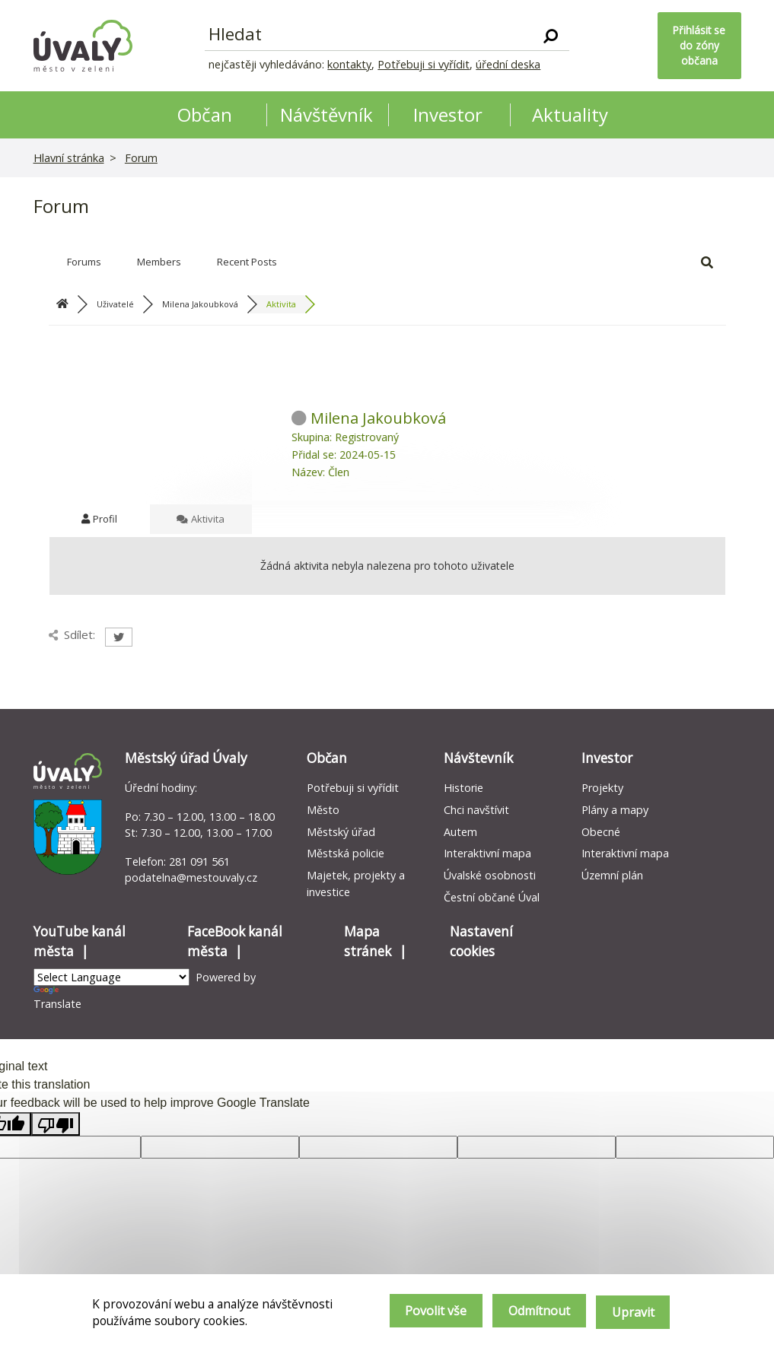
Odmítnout (531, 1313)
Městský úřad (341, 832)
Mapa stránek (367, 941)
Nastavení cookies (481, 941)
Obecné (600, 832)
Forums (84, 262)
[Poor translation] (55, 1124)
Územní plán (612, 875)
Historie (463, 787)
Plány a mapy (614, 810)
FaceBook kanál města (234, 941)
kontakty (349, 64)
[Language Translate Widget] (111, 977)
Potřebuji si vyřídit (423, 64)
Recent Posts (247, 262)
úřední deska (508, 64)
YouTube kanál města (79, 941)
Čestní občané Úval (492, 897)
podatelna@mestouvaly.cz (191, 877)
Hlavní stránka (68, 158)
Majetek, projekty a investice (356, 883)
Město (323, 810)
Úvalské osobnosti (490, 875)
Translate (57, 998)
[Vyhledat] (550, 35)
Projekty (602, 787)
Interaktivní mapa (487, 853)
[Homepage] (82, 46)
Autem (460, 832)
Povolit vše (420, 1313)
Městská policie (345, 853)
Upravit (631, 1313)
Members (159, 262)
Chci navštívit (476, 810)
